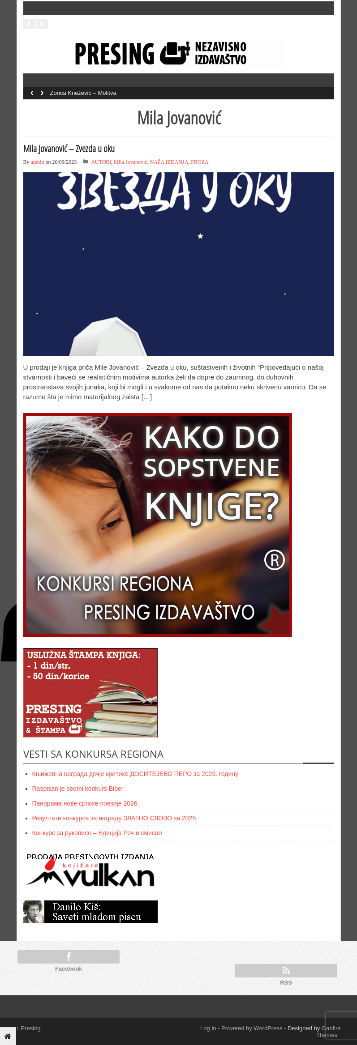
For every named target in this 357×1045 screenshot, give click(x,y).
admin (37, 162)
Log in (208, 1028)
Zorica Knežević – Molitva (83, 93)
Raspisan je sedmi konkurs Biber (78, 788)
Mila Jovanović (130, 162)
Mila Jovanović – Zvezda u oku (69, 148)
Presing (29, 1028)
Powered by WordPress (251, 1028)
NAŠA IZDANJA (169, 162)
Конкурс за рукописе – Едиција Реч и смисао (97, 832)
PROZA (199, 162)
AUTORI (101, 162)
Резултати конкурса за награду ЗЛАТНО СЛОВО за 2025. (115, 818)
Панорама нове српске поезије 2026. (85, 803)
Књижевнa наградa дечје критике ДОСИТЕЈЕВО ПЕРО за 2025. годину (135, 773)
